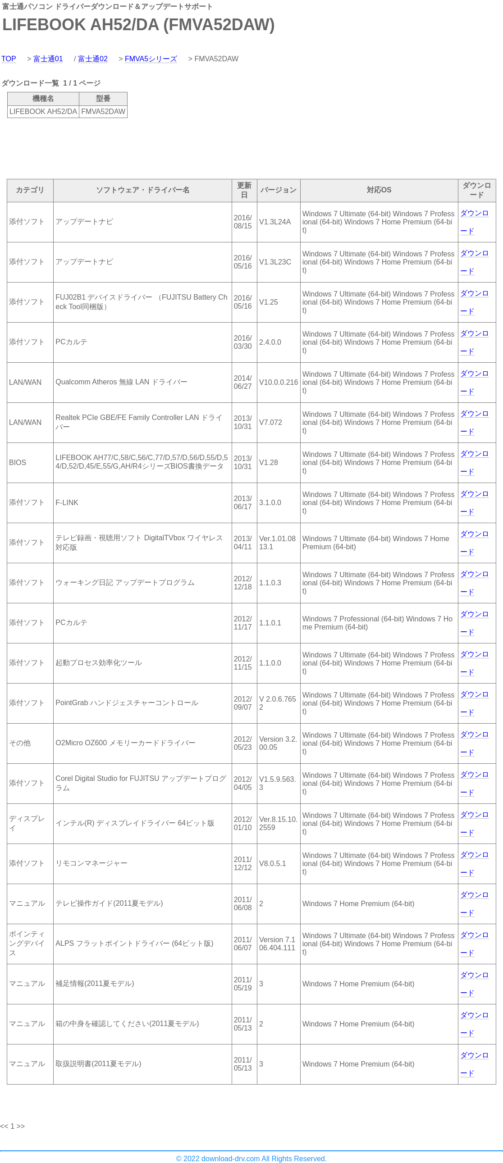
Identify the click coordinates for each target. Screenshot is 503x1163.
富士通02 (93, 59)
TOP (8, 59)
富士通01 (48, 59)
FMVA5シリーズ (151, 59)
